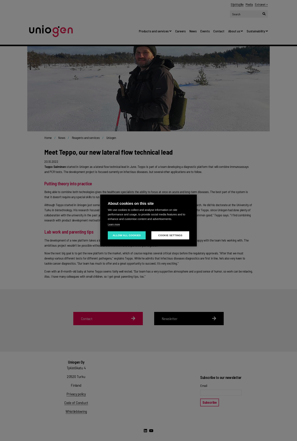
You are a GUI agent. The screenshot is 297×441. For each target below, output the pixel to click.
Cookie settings (170, 235)
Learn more (114, 224)
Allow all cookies (127, 235)
